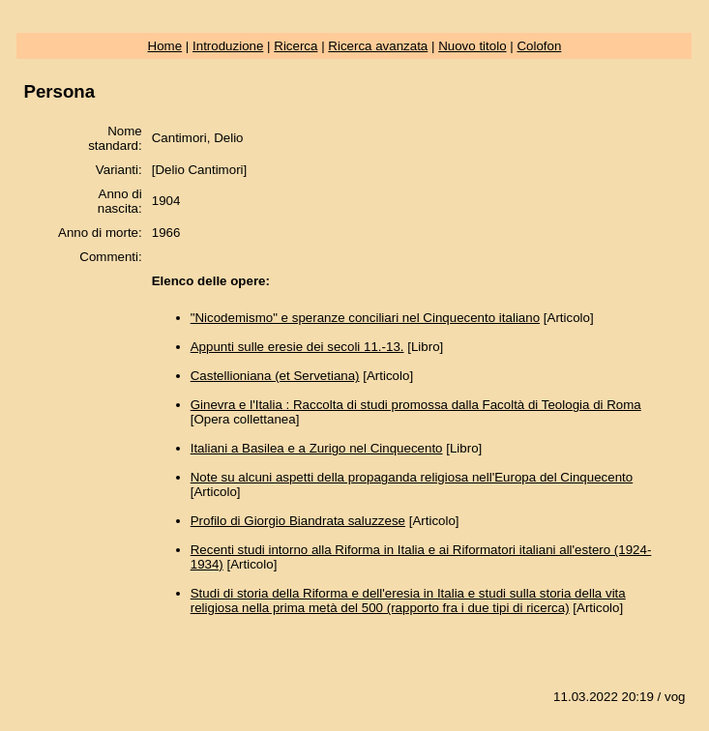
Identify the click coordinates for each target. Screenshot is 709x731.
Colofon (539, 46)
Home (165, 46)
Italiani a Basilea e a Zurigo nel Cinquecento (317, 448)
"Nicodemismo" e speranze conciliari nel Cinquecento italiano (365, 317)
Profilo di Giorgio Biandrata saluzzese (298, 520)
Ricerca (295, 46)
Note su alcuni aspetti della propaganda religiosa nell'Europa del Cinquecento (412, 477)
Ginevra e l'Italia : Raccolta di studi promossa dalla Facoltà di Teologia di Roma (416, 404)
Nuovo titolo (472, 46)
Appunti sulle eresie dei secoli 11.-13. (297, 346)
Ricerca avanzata (378, 46)
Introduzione (227, 46)
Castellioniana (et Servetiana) (275, 375)
